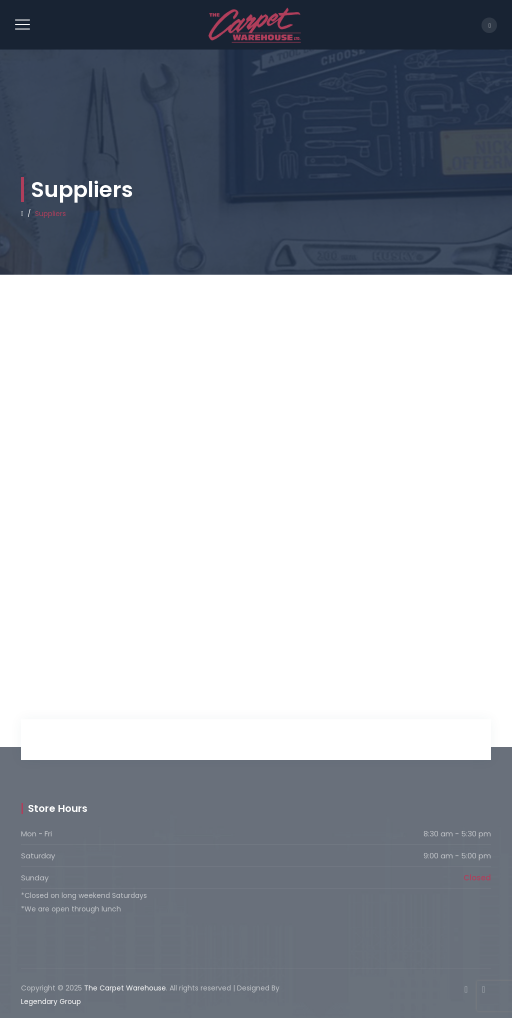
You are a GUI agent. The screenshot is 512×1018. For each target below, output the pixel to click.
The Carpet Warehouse (125, 988)
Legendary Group (51, 1001)
